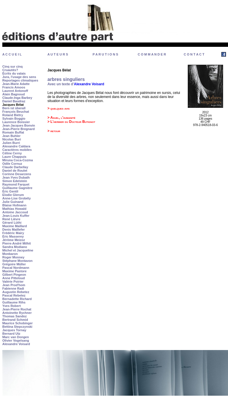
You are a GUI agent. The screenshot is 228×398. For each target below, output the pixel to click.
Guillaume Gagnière (17, 188)
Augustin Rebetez (15, 292)
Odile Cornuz (12, 163)
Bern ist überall (13, 108)
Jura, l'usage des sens (19, 77)
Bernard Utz (11, 333)
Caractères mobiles (17, 149)
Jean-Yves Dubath (16, 177)
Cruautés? (10, 70)
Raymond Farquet (16, 184)
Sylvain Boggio (13, 118)
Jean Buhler (11, 136)
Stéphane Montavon (17, 260)
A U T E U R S (57, 54)
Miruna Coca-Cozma (17, 160)
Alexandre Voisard (16, 344)
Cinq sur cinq (12, 66)
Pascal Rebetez (13, 295)
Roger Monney (13, 257)
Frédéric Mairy (13, 233)
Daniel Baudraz (13, 101)
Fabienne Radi (13, 288)
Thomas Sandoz (14, 316)
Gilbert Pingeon (14, 274)
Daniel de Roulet (14, 170)
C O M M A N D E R (152, 54)
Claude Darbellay (15, 167)
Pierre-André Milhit (16, 243)
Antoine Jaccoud (15, 212)
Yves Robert (11, 306)
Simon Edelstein (14, 181)
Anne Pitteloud (13, 278)
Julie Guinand (12, 201)
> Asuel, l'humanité (61, 118)
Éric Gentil (10, 191)
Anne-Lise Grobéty (16, 198)
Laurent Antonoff (15, 90)
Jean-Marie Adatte (16, 84)
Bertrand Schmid (15, 319)
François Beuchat (15, 111)
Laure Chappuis (14, 156)
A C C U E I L (12, 54)
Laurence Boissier (16, 122)
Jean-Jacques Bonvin (18, 125)
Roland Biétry (12, 115)
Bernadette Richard (17, 299)
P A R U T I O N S (105, 54)
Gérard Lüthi (11, 222)
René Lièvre (11, 219)
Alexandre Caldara (16, 146)
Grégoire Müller (14, 264)
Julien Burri (11, 143)
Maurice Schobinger (17, 323)
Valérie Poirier (12, 281)
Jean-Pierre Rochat (16, 309)
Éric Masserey (13, 236)
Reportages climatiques (20, 80)
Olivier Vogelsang (15, 340)
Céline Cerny (12, 153)
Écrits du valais (14, 73)
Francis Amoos (13, 87)
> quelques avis (58, 108)
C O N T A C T (194, 54)
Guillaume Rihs (13, 302)
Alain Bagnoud (13, 94)
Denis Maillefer (13, 229)
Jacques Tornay (14, 330)
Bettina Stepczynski (17, 326)
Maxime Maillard (14, 226)
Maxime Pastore (14, 271)
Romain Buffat (13, 132)
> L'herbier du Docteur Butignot (71, 122)
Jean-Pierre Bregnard (18, 129)
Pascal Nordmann (15, 267)
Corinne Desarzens (16, 174)
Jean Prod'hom (13, 285)
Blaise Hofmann (14, 205)
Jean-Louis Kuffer (16, 215)
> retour (53, 131)
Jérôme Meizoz (13, 240)
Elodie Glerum (13, 195)
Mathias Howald (14, 208)
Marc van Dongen (15, 337)
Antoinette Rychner (17, 312)
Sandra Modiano (14, 247)
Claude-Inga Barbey (17, 97)
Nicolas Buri (11, 139)
